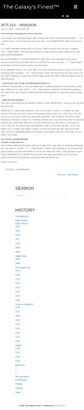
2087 (17, 259)
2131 (17, 328)
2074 (17, 226)
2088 (17, 263)
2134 (17, 337)
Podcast (19, 388)
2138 (17, 357)
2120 (17, 275)
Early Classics (21, 223)
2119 (17, 270)
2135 (17, 341)
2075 (17, 231)
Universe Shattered (24, 304)
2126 (17, 300)
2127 (17, 311)
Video (18, 392)
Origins (18, 345)
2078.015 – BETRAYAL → (69, 175)
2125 (17, 296)
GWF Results (21, 220)
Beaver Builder (59, 406)
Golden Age (20, 256)
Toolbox (19, 384)
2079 (17, 247)
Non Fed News (22, 376)
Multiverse (20, 365)
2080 (17, 252)
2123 (17, 287)
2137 (17, 352)
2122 (17, 283)
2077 (17, 239)
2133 (17, 307)
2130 (17, 324)
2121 (17, 279)
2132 (17, 332)
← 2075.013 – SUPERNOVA (16, 169)
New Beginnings (22, 267)
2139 (17, 361)
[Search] (42, 195)
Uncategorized (22, 216)
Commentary (21, 380)
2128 (17, 316)
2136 (17, 348)
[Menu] (75, 6)
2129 (17, 320)
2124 (17, 291)
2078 (17, 243)
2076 (17, 235)
